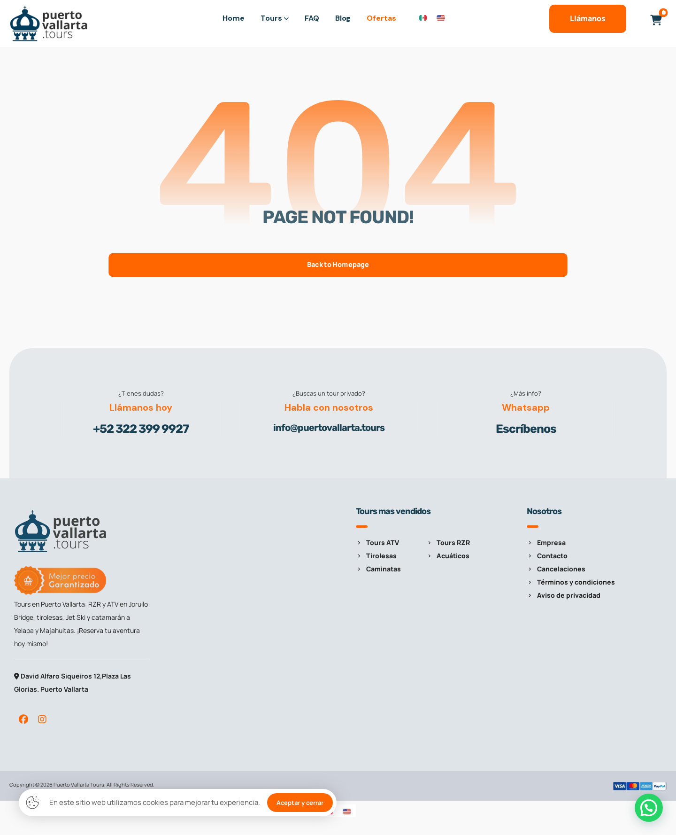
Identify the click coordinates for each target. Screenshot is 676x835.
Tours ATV (377, 542)
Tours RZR (448, 542)
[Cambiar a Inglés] (441, 17)
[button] (656, 20)
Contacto (547, 555)
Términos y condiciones (571, 581)
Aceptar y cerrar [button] (300, 802)
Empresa (546, 542)
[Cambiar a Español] (423, 17)
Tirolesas (376, 555)
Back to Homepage (338, 264)
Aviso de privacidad (563, 595)
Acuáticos (447, 555)
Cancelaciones (556, 568)
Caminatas (378, 568)
